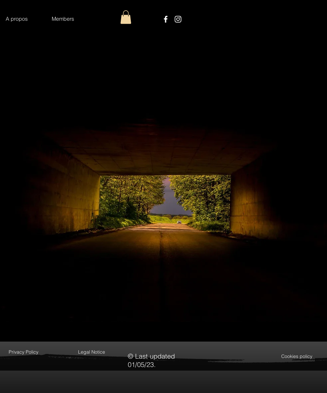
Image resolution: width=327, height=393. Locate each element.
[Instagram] (178, 19)
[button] (125, 17)
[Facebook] (165, 19)
